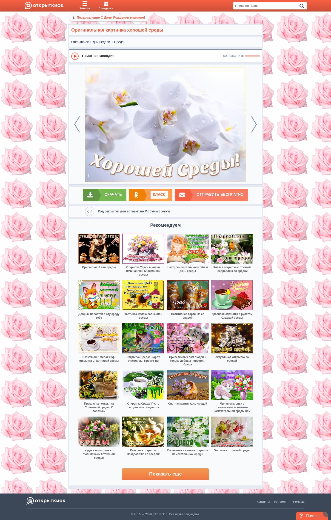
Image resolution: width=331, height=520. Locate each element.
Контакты (263, 501)
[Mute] (242, 56)
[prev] (77, 124)
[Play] (75, 56)
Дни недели (101, 42)
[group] (165, 56)
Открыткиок (80, 42)
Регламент (281, 501)
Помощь (299, 501)
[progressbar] (252, 56)
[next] (254, 124)
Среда (119, 42)
